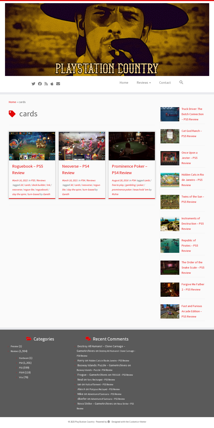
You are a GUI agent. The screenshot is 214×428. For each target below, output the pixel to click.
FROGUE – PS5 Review (122, 374)
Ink (49, 184)
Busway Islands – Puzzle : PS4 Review (94, 370)
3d (71, 184)
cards (28, 184)
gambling (130, 184)
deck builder (39, 184)
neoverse (17, 189)
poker (140, 184)
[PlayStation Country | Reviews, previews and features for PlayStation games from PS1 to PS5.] (107, 39)
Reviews (144, 82)
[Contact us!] (59, 83)
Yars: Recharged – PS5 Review (101, 379)
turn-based (34, 194)
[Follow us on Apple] (53, 83)
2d (21, 184)
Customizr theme (137, 421)
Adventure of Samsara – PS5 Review (104, 394)
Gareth (46, 194)
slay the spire (19, 194)
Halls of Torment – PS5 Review (99, 384)
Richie (115, 194)
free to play (118, 184)
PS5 (33, 180)
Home (124, 82)
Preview (14, 346)
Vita (21, 377)
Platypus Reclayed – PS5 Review (104, 389)
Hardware (24, 358)
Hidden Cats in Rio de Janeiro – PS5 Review (109, 360)
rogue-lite (29, 189)
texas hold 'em (141, 189)
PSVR (21, 372)
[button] (179, 82)
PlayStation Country (84, 421)
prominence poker (122, 189)
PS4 (83, 180)
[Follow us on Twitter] (35, 83)
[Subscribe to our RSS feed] (48, 83)
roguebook (42, 189)
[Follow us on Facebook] (41, 83)
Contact (165, 82)
